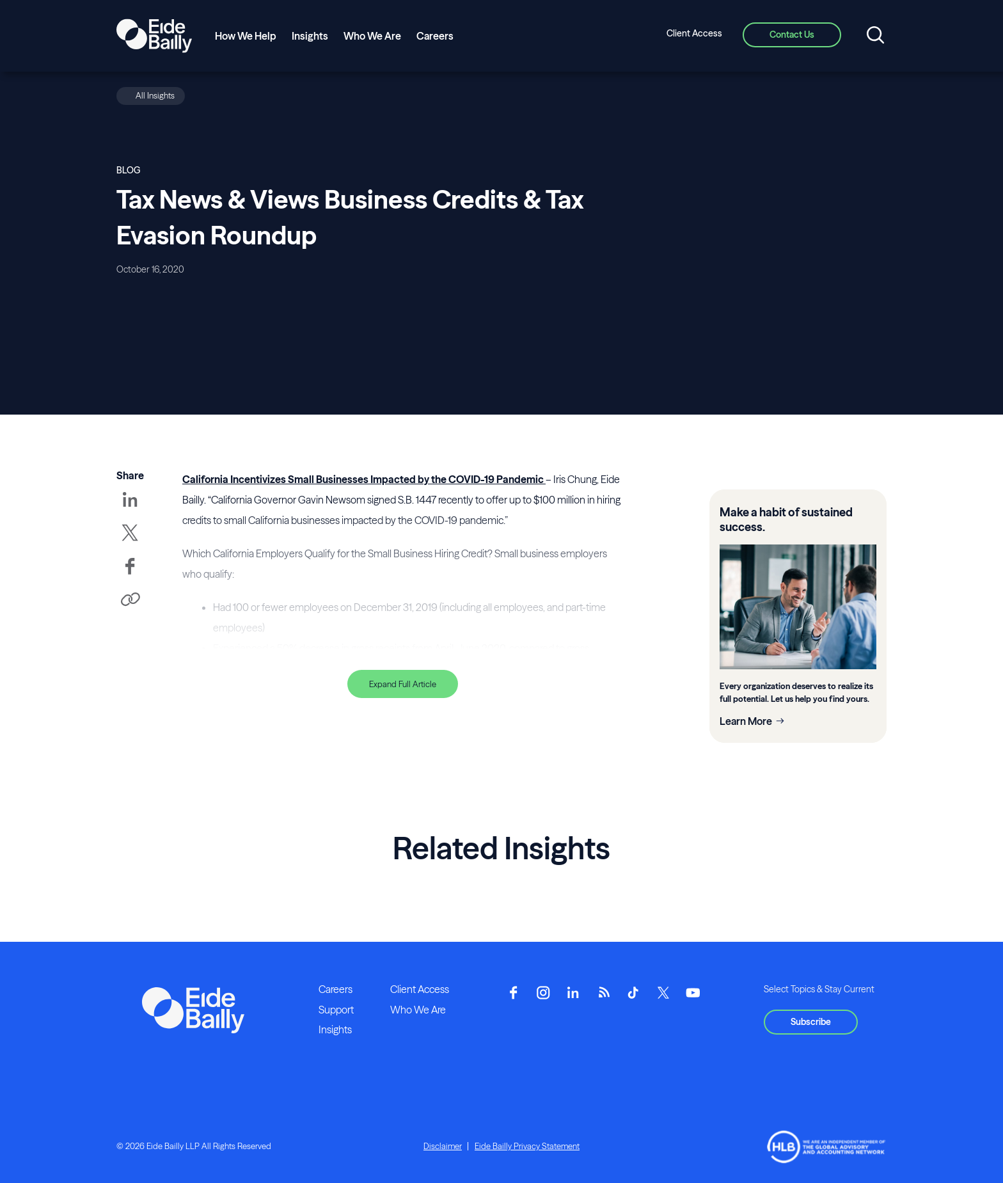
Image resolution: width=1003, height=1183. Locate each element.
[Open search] (875, 36)
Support (336, 1009)
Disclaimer (442, 1146)
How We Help (245, 35)
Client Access (694, 33)
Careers (435, 35)
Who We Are (372, 35)
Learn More (746, 721)
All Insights (155, 95)
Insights (310, 35)
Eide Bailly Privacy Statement (527, 1146)
